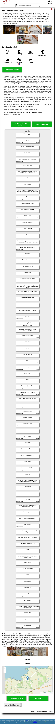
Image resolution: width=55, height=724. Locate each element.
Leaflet (41, 692)
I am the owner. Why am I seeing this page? (12, 705)
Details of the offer (16, 698)
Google (26, 720)
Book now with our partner (20, 124)
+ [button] (5, 668)
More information (42, 124)
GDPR (35, 722)
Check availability (12, 70)
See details (38, 698)
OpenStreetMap (48, 692)
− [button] (5, 671)
